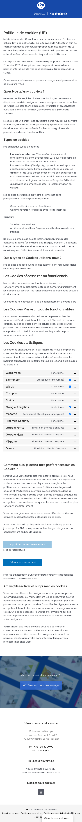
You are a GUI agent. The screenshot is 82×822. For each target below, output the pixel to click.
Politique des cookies (32, 813)
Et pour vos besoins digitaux (39, 13)
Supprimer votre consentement (27, 544)
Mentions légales (11, 813)
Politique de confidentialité (57, 813)
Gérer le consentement (23, 562)
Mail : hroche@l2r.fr (41, 750)
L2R (26, 809)
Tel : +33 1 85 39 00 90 (41, 746)
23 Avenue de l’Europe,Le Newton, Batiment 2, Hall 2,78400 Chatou (41, 735)
